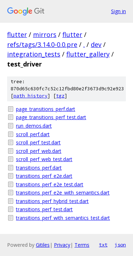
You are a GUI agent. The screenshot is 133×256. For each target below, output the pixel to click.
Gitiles (43, 244)
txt (103, 244)
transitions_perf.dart (39, 167)
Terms (81, 244)
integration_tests (33, 54)
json (120, 244)
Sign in (118, 11)
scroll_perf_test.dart (38, 142)
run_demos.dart (34, 125)
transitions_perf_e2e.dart (44, 175)
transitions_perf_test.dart (44, 209)
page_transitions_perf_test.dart (51, 117)
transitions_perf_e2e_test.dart (49, 184)
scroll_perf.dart (33, 134)
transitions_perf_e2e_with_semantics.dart (63, 192)
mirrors (44, 34)
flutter (17, 34)
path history (30, 96)
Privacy (62, 244)
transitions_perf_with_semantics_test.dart (63, 217)
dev (96, 44)
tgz (60, 96)
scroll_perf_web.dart (38, 151)
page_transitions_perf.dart (45, 109)
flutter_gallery (88, 54)
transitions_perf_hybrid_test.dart (52, 201)
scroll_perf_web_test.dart (44, 159)
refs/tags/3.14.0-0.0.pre (42, 44)
